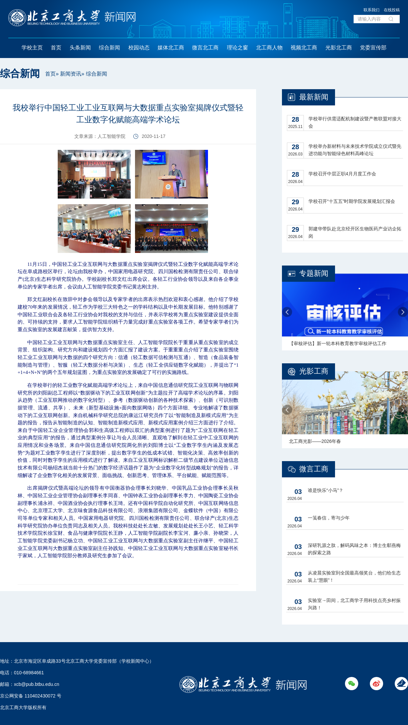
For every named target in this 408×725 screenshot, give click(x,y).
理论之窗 (237, 47)
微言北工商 (205, 47)
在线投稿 (392, 10)
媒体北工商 (171, 47)
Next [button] (403, 312)
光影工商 (313, 371)
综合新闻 (109, 47)
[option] (345, 311)
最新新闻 (313, 97)
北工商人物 (269, 47)
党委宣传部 (373, 47)
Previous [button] (287, 312)
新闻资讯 (70, 74)
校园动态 (139, 47)
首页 (56, 47)
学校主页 (32, 47)
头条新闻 (80, 47)
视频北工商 (304, 47)
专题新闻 (313, 273)
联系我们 (371, 10)
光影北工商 (338, 47)
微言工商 (313, 469)
